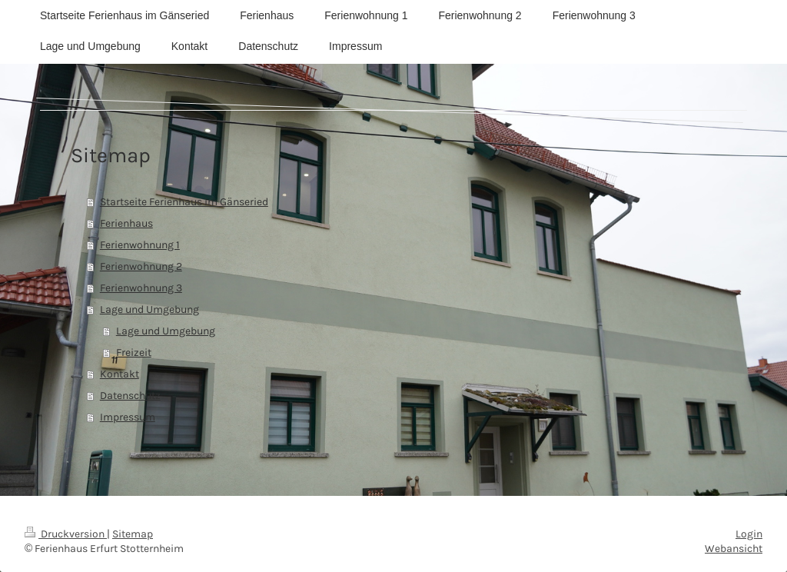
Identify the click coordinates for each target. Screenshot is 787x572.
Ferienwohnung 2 (141, 266)
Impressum (127, 417)
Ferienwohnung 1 (140, 244)
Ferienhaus (126, 223)
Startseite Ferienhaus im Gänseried (184, 201)
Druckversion (66, 533)
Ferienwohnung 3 (141, 287)
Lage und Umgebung (149, 309)
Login (749, 533)
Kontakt (119, 374)
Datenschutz (130, 395)
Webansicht (733, 548)
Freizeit (133, 352)
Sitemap (132, 533)
